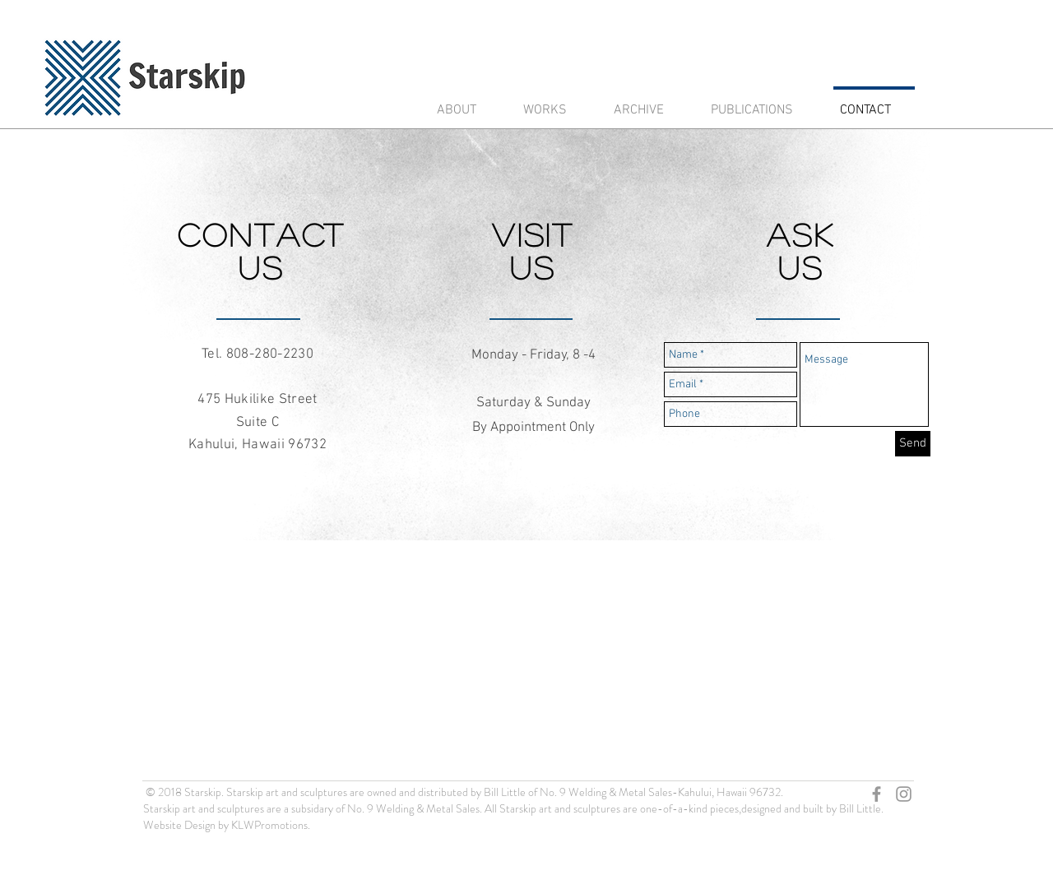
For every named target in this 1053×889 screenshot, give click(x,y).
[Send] (912, 443)
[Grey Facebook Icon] (876, 794)
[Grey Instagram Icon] (903, 794)
